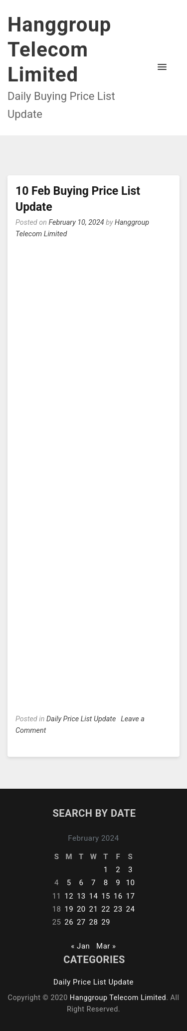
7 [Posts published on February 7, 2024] (93, 882)
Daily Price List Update (81, 719)
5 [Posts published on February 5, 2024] (69, 882)
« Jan (80, 946)
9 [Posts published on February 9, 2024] (118, 882)
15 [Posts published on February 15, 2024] (105, 896)
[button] (162, 67)
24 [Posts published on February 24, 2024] (130, 909)
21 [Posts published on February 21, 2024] (93, 909)
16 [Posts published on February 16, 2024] (118, 896)
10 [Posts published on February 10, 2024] (130, 882)
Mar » (106, 946)
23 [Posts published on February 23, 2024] (118, 909)
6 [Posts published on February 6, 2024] (81, 882)
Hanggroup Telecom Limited (59, 49)
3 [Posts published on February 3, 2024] (130, 869)
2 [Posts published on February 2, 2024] (118, 869)
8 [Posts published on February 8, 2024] (106, 882)
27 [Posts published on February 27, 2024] (81, 922)
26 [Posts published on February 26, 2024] (68, 922)
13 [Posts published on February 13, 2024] (81, 896)
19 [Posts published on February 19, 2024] (68, 909)
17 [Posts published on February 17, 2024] (130, 896)
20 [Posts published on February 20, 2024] (81, 909)
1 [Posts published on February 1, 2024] (106, 869)
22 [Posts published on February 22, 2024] (105, 909)
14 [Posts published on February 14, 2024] (93, 896)
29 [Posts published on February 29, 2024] (105, 922)
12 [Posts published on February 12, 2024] (68, 896)
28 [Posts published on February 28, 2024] (93, 922)
